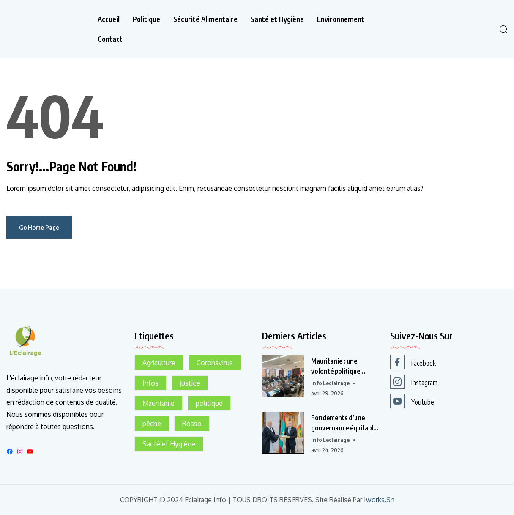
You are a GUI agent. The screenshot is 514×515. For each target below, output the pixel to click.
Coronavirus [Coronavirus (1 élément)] (215, 362)
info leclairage (330, 383)
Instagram (413, 382)
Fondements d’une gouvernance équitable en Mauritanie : (343, 423)
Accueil (109, 19)
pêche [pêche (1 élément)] (151, 423)
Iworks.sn (379, 500)
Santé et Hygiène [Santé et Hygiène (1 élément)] (168, 444)
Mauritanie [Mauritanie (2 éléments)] (158, 403)
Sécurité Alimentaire (205, 19)
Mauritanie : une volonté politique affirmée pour (335, 366)
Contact (110, 39)
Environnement (340, 19)
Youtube (412, 401)
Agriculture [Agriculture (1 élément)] (158, 362)
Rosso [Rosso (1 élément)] (192, 423)
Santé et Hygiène (277, 19)
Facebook (413, 362)
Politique (146, 19)
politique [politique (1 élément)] (209, 403)
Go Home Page (39, 227)
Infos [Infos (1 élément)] (150, 383)
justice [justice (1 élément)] (190, 383)
